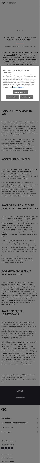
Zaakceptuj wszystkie (26, 97)
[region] (20, 83)
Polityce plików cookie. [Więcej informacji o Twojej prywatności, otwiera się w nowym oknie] (18, 87)
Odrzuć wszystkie (12, 97)
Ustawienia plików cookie (20, 92)
